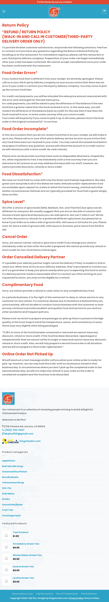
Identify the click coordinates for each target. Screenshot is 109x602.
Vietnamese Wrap (13, 482)
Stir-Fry (6, 488)
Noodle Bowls (10, 477)
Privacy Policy (76, 598)
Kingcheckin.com (21, 441)
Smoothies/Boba (12, 504)
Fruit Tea (7, 510)
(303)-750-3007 (13, 430)
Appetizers (8, 460)
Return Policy (92, 598)
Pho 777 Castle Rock (67, 593)
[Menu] (4, 11)
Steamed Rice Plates (14, 471)
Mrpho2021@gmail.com (17, 433)
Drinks (6, 499)
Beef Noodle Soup (12, 466)
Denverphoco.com (22, 593)
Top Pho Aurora (44, 593)
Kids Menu (8, 493)
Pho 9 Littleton (89, 593)
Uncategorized (11, 515)
